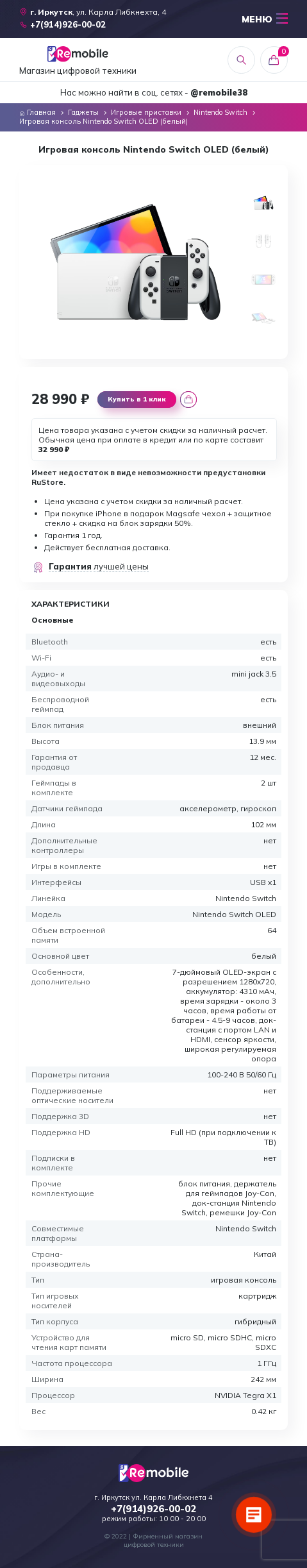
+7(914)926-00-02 (153, 1509)
